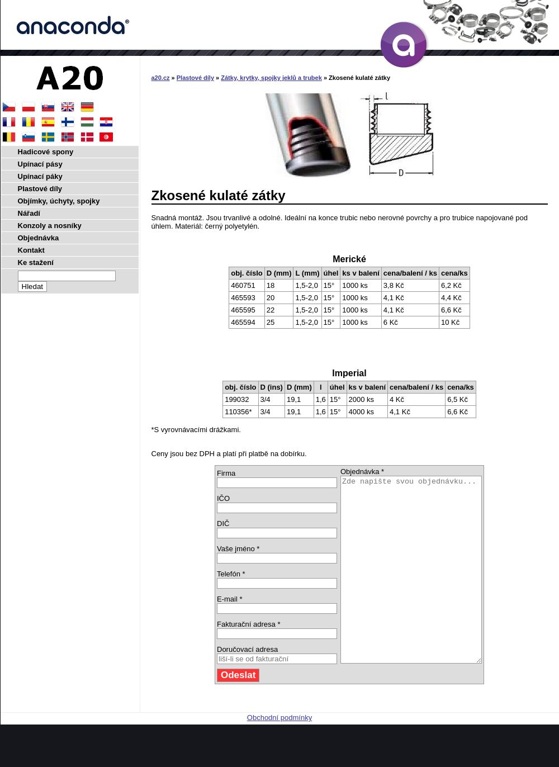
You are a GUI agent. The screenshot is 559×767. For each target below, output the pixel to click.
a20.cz (160, 77)
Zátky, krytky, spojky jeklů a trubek (271, 77)
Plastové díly (195, 77)
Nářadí (29, 213)
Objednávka (38, 238)
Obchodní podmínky (279, 754)
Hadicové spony (46, 152)
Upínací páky (40, 176)
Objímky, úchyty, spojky (59, 201)
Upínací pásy (40, 164)
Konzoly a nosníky (50, 225)
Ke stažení (36, 262)
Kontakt (31, 250)
